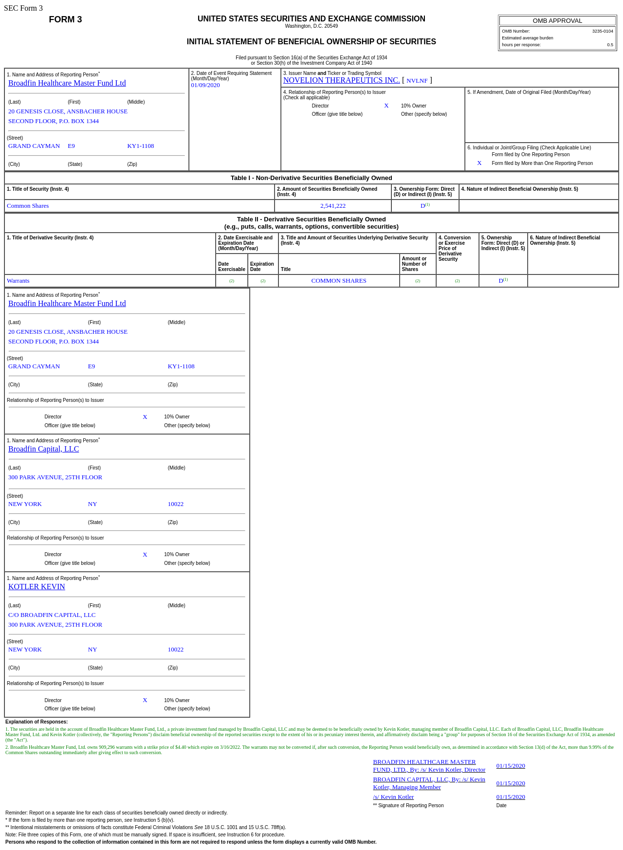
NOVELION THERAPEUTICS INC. (341, 80)
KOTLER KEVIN (36, 586)
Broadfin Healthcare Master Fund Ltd (67, 83)
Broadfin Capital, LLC (43, 449)
